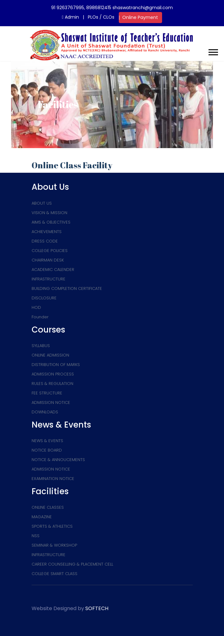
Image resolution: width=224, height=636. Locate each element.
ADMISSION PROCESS (53, 374)
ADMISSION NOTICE (51, 402)
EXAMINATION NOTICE (53, 479)
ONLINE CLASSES (48, 507)
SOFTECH (96, 608)
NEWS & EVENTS (47, 441)
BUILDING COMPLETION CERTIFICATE (67, 288)
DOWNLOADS (45, 412)
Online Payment (140, 17)
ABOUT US (42, 203)
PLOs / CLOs (101, 17)
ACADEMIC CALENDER (53, 270)
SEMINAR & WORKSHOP (54, 545)
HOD (36, 307)
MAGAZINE (42, 517)
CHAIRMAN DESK (48, 260)
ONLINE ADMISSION (50, 355)
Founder (40, 317)
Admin (70, 17)
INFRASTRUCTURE (48, 279)
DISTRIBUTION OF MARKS (56, 365)
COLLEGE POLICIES (50, 251)
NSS (35, 536)
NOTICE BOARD (47, 450)
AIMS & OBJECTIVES (51, 222)
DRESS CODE (45, 241)
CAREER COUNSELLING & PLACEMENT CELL (72, 564)
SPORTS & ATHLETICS (52, 526)
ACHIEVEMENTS (47, 232)
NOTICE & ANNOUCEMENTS (58, 460)
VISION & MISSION (49, 213)
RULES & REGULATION (52, 384)
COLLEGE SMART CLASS (54, 574)
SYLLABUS (41, 346)
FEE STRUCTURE (47, 393)
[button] (212, 51)
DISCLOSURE (44, 298)
